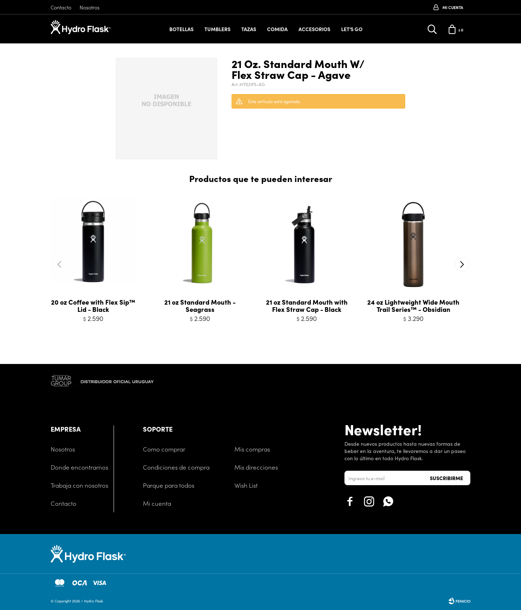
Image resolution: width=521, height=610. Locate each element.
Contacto (61, 7)
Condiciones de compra (176, 467)
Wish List (246, 485)
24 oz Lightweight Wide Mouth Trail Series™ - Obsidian (413, 305)
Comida (277, 29)
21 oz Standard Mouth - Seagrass (200, 305)
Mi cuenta (157, 503)
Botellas (181, 29)
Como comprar (164, 449)
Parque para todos (168, 485)
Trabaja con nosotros (79, 485)
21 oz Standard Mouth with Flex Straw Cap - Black (307, 305)
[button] (462, 264)
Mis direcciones (256, 467)
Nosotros (89, 7)
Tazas (248, 29)
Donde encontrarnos (79, 467)
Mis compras (252, 449)
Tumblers (217, 29)
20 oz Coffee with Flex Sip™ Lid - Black (93, 305)
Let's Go (352, 29)
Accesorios (314, 29)
